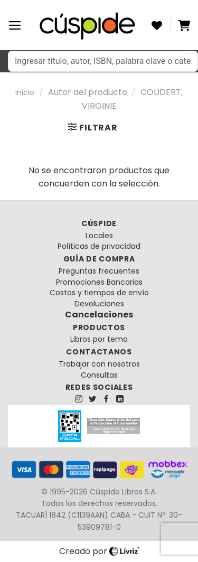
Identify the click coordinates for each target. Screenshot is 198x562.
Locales (99, 235)
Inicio (24, 92)
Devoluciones (99, 303)
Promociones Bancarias (99, 282)
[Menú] (15, 25)
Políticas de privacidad (99, 246)
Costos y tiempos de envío (99, 292)
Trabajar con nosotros (99, 364)
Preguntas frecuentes (99, 271)
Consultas (99, 375)
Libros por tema (99, 339)
